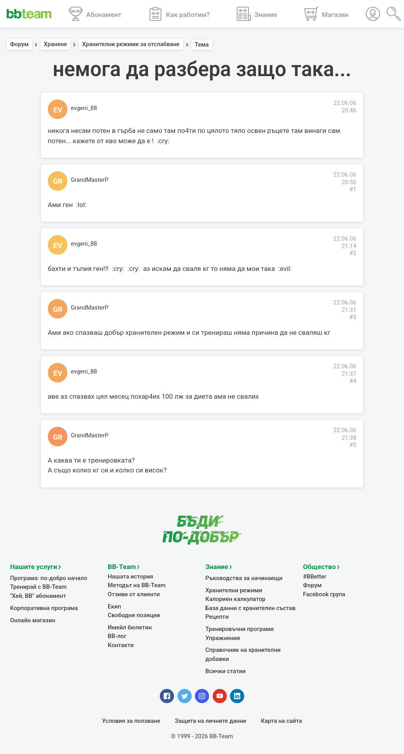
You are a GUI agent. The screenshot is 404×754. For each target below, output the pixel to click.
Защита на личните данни (210, 720)
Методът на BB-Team (136, 585)
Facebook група (324, 593)
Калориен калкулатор (236, 599)
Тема (202, 44)
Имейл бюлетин (130, 627)
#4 (352, 380)
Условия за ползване (131, 720)
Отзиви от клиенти (133, 593)
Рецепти (217, 616)
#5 (352, 444)
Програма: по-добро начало (48, 578)
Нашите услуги (33, 567)
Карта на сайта (281, 720)
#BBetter (314, 576)
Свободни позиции (134, 614)
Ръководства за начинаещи (244, 578)
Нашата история (130, 576)
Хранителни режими (234, 590)
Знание (217, 567)
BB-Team (122, 567)
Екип (114, 606)
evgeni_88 (84, 108)
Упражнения (223, 637)
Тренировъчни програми (239, 628)
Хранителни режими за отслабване (131, 44)
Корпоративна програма (44, 607)
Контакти (121, 644)
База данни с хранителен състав (250, 607)
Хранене (55, 44)
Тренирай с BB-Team (38, 586)
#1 (352, 189)
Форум (19, 44)
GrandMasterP (89, 179)
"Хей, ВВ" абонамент (38, 595)
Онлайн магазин (32, 619)
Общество (319, 567)
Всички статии (225, 670)
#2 (352, 253)
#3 (352, 317)
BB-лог (117, 636)
